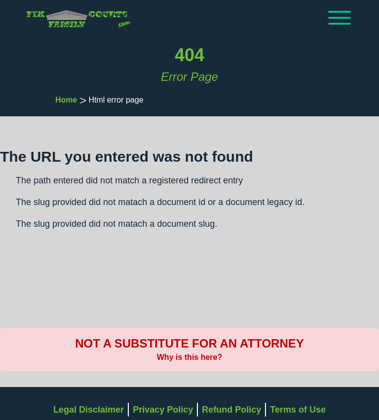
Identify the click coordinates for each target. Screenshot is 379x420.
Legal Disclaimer (88, 410)
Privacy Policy (163, 410)
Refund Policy (231, 410)
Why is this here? (189, 357)
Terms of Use (298, 410)
